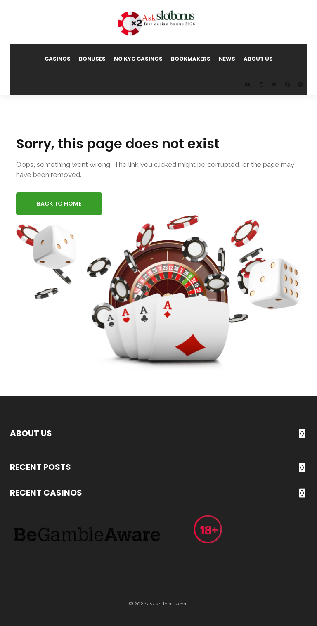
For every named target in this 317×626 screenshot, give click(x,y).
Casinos (58, 59)
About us (258, 59)
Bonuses (92, 59)
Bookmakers (191, 59)
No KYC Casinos (138, 59)
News (227, 59)
